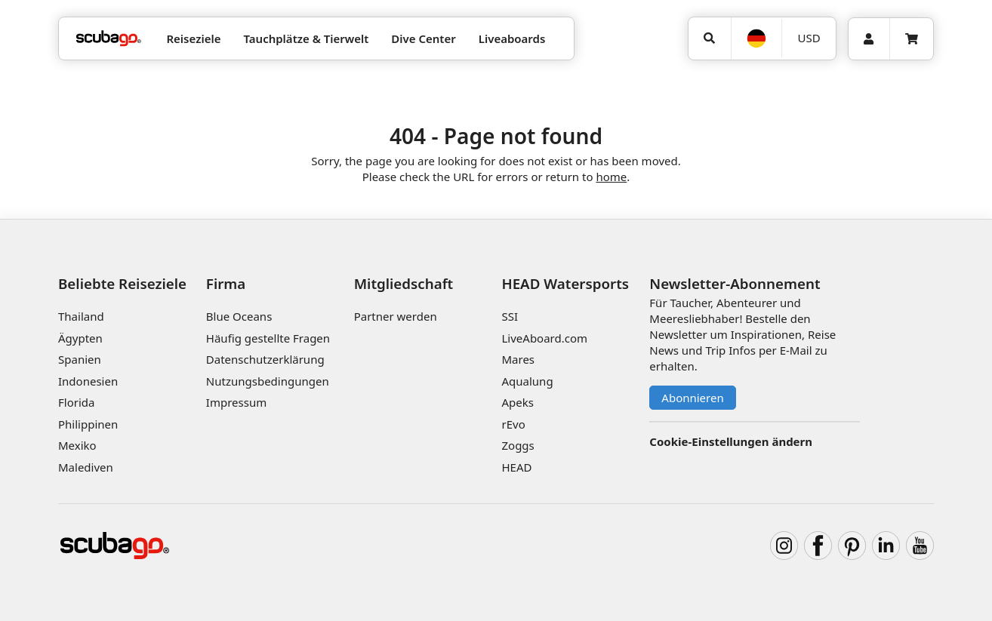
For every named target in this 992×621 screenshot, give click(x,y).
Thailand (81, 316)
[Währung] (808, 38)
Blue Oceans (239, 316)
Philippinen (88, 424)
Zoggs (517, 445)
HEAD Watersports (565, 283)
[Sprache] (756, 38)
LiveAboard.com (544, 338)
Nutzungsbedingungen (267, 381)
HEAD (516, 467)
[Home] (108, 39)
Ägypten (80, 338)
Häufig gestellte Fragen (268, 338)
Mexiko (77, 445)
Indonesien (88, 381)
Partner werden (395, 316)
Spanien (79, 359)
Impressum (236, 402)
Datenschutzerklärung (265, 359)
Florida (76, 402)
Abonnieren (692, 397)
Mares (518, 359)
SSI (509, 316)
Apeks (517, 402)
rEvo (513, 424)
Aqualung (527, 381)
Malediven (85, 467)
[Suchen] (710, 38)
